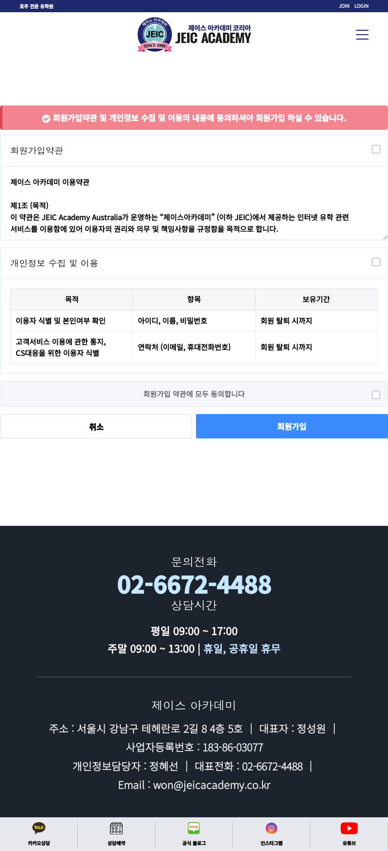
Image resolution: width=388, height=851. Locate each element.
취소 (96, 427)
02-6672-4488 (194, 584)
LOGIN (361, 5)
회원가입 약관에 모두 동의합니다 (261, 394)
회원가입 (291, 426)
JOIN (344, 5)
